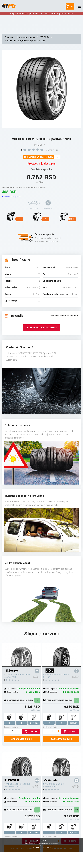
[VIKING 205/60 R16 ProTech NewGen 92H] (21, 655)
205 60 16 (44, 37)
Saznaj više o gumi (21, 739)
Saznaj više (47, 847)
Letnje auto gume (26, 37)
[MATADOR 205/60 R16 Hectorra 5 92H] (61, 764)
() (71, 6)
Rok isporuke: (12, 692)
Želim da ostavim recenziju (41, 328)
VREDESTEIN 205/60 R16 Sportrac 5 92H (25, 40)
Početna (9, 37)
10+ (37, 700)
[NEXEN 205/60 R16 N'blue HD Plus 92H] (61, 655)
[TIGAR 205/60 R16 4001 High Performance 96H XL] (21, 764)
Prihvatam (35, 847)
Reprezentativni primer (11, 196)
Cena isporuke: (13, 688)
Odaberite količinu (11, 727)
